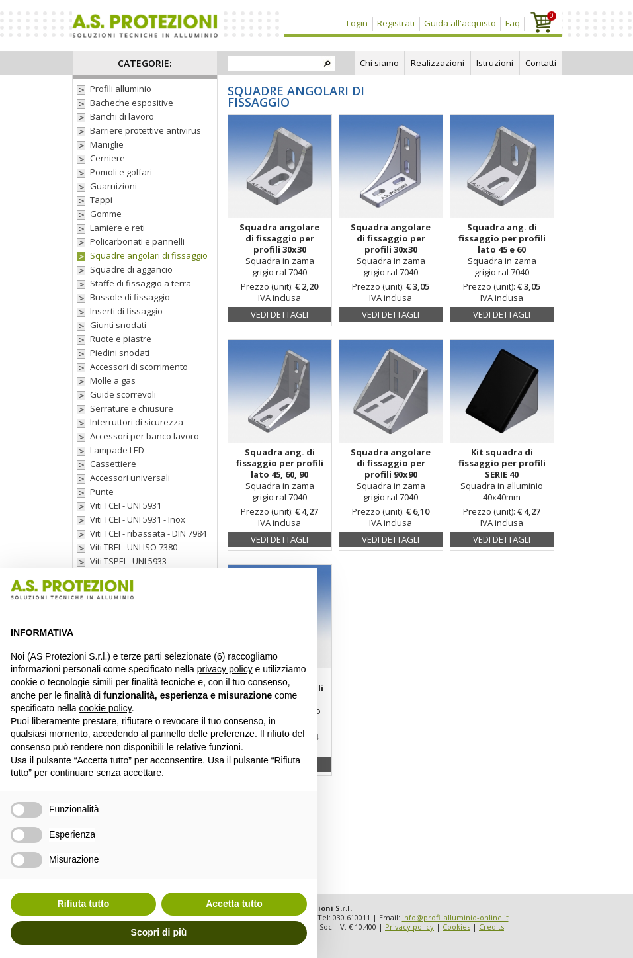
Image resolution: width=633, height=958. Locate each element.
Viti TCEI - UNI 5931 (125, 505)
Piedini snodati (119, 353)
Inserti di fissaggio (126, 311)
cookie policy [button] (105, 708)
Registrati (396, 23)
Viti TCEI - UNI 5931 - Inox (137, 519)
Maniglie (107, 144)
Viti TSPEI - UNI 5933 (128, 561)
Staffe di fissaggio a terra (140, 283)
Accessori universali (130, 478)
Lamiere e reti (117, 228)
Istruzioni (494, 63)
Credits (491, 927)
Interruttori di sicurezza (136, 422)
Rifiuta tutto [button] (84, 903)
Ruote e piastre (120, 339)
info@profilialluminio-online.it (455, 917)
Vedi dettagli (279, 314)
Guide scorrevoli (123, 394)
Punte (102, 492)
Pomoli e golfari (121, 172)
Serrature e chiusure (131, 408)
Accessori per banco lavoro (144, 436)
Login (357, 23)
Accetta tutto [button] (234, 903)
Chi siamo (379, 63)
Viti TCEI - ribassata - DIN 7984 (148, 533)
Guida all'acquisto (460, 23)
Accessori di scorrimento (139, 366)
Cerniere (107, 158)
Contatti (540, 63)
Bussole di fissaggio (130, 297)
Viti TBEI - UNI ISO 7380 (133, 547)
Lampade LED (117, 450)
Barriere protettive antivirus (145, 130)
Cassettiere (113, 464)
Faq (512, 23)
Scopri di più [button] (159, 932)
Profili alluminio (120, 89)
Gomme (106, 214)
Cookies (456, 927)
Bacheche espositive (131, 103)
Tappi (101, 200)
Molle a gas (113, 380)
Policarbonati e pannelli (137, 241)
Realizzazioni (437, 63)
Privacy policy (409, 927)
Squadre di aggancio (131, 269)
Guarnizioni (113, 186)
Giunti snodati (118, 325)
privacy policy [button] (225, 669)
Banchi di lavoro (122, 116)
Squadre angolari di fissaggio (149, 255)
